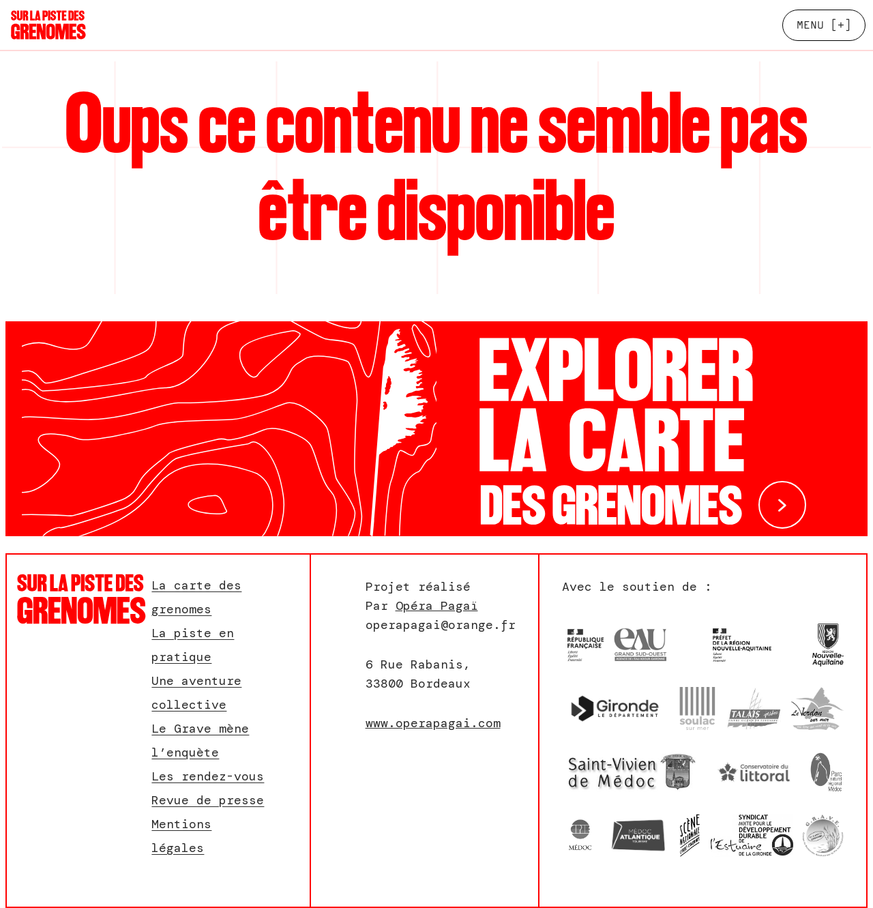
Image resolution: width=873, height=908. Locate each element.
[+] (824, 24)
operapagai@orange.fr (441, 625)
